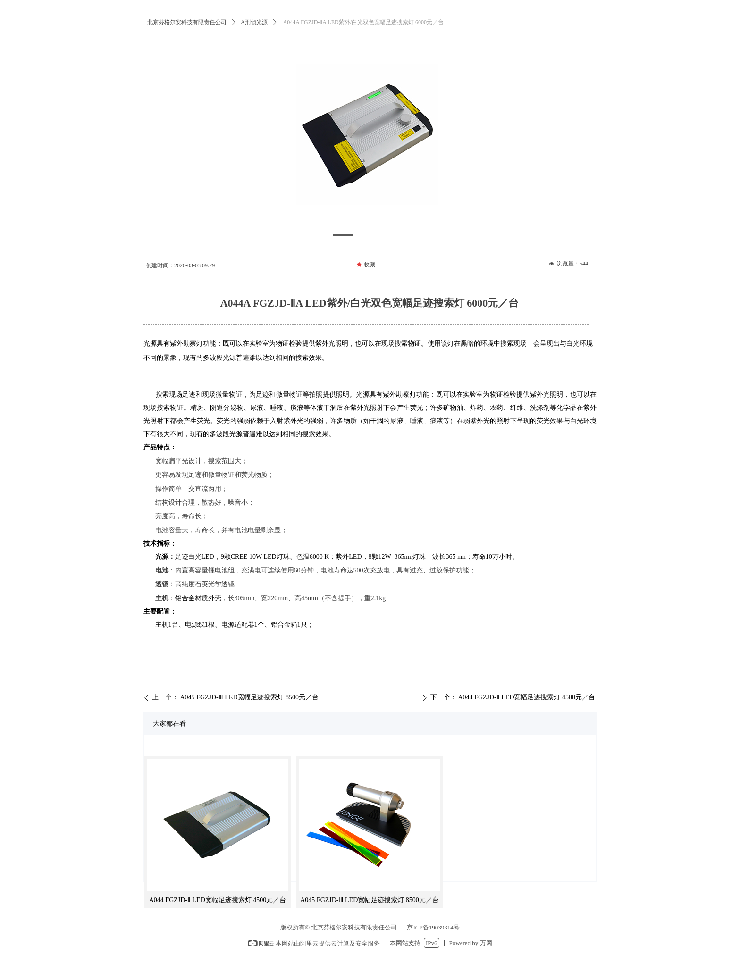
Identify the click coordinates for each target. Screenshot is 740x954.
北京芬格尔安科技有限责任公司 (187, 22)
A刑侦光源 (254, 22)
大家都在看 (169, 723)
